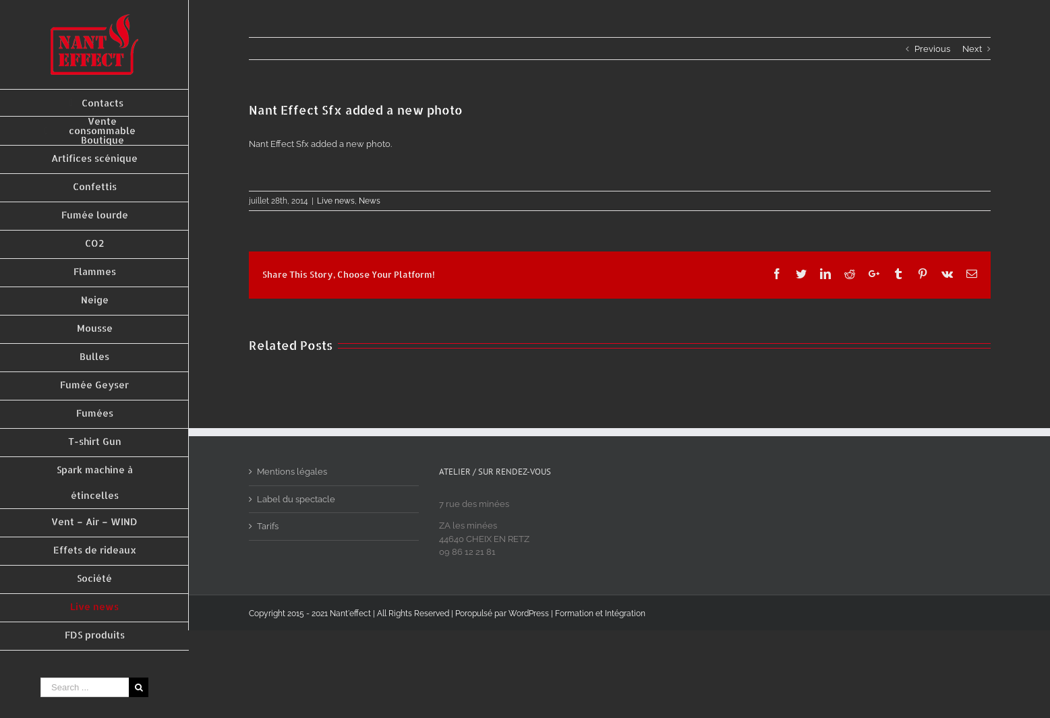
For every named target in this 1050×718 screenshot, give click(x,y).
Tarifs (268, 526)
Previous (932, 49)
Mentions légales (292, 472)
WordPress (528, 613)
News (369, 201)
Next (972, 49)
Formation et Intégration (600, 613)
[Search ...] (84, 687)
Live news (336, 201)
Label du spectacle (296, 499)
